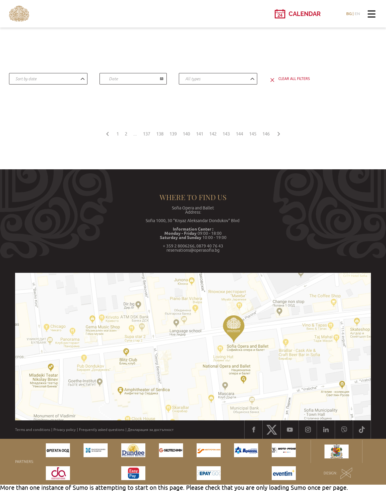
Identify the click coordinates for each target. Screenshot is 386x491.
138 (159, 134)
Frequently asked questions (101, 430)
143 (226, 134)
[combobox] (48, 78)
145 (252, 134)
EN (357, 14)
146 (266, 134)
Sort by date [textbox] (25, 78)
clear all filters (294, 79)
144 (239, 134)
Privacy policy (64, 430)
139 (173, 134)
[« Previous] (107, 133)
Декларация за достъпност (151, 430)
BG (349, 14)
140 (186, 134)
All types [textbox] (193, 78)
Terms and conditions (32, 430)
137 (146, 134)
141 (199, 134)
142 (213, 134)
